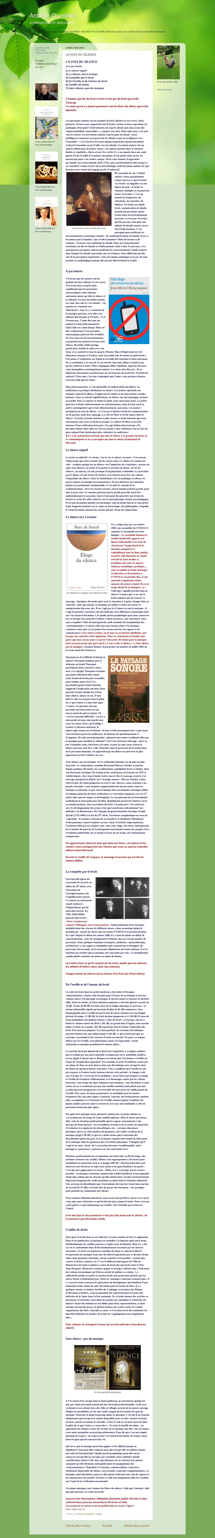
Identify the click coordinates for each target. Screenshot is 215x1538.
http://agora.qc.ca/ (75, 1509)
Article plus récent (78, 1525)
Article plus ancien (136, 1525)
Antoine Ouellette (52, 15)
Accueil (107, 1525)
